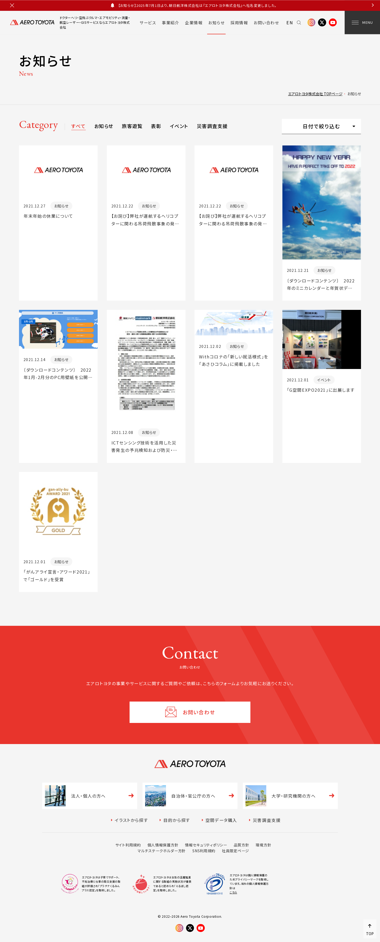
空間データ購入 (221, 820)
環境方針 (263, 845)
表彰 (156, 125)
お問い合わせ (266, 22)
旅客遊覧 (132, 125)
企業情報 (193, 22)
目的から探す (176, 820)
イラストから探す (131, 820)
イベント (179, 125)
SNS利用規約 (203, 850)
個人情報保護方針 (163, 845)
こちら (233, 892)
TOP (370, 933)
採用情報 (239, 22)
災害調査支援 (212, 125)
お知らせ (216, 22)
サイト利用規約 (128, 845)
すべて (78, 125)
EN (289, 22)
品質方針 (241, 845)
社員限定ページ (235, 850)
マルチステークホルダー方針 (161, 850)
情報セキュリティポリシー (206, 845)
